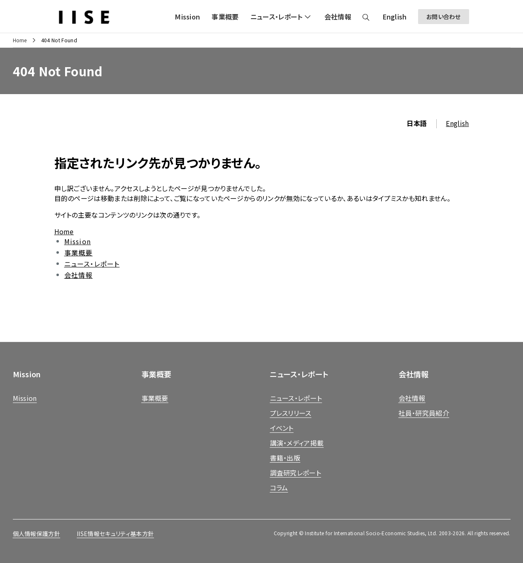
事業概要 (78, 252)
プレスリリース (290, 413)
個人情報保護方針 (37, 533)
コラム (279, 488)
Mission (77, 241)
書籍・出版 (285, 458)
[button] (282, 16)
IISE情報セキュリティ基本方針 (115, 533)
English (457, 123)
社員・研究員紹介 (424, 413)
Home (20, 40)
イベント (282, 428)
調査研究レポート (295, 473)
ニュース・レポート (92, 264)
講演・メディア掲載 (297, 443)
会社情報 (78, 275)
